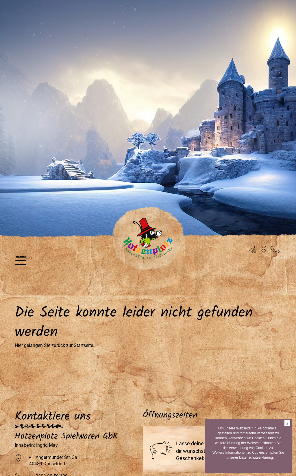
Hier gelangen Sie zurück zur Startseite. (54, 345)
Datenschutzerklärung (256, 457)
